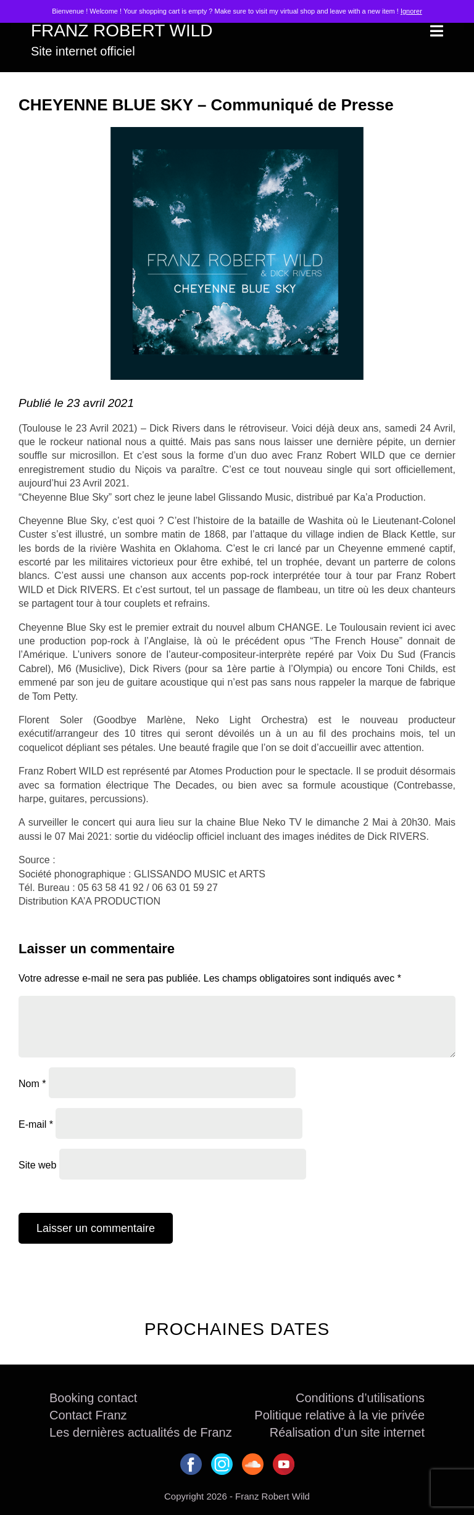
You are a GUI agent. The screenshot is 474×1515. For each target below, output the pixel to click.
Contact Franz (88, 1415)
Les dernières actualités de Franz (140, 1432)
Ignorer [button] (411, 11)
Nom (32, 1083)
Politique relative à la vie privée (339, 1415)
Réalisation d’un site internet (347, 1432)
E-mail (36, 1124)
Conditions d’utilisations (360, 1398)
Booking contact (93, 1398)
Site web (37, 1164)
